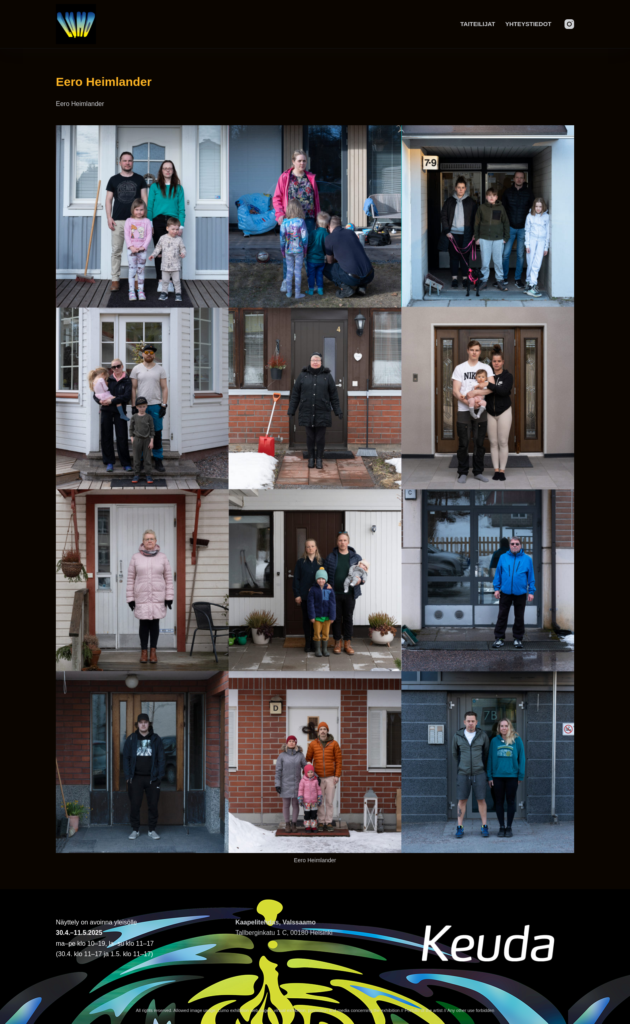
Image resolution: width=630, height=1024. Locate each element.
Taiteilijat (477, 23)
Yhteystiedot (528, 23)
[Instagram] (569, 24)
